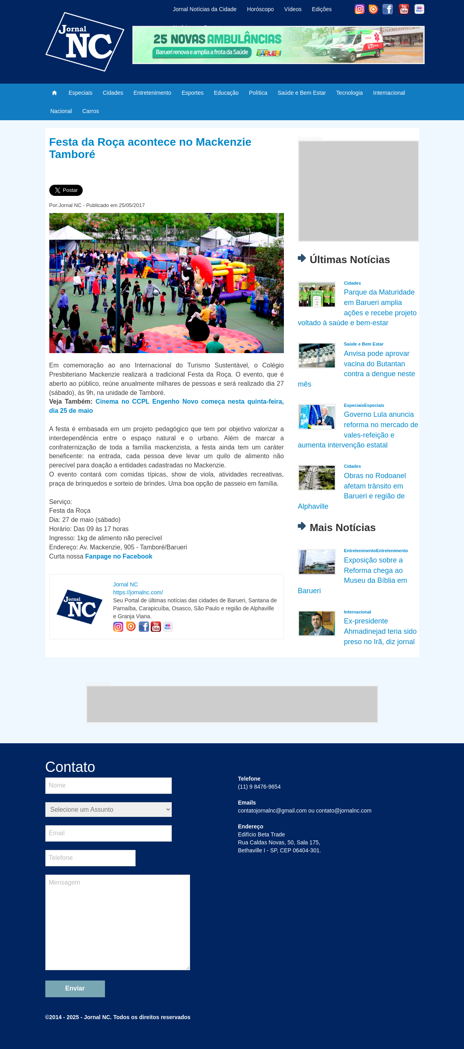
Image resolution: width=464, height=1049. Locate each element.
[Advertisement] (358, 191)
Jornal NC (125, 584)
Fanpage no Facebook (118, 556)
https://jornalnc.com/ (138, 592)
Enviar (75, 988)
